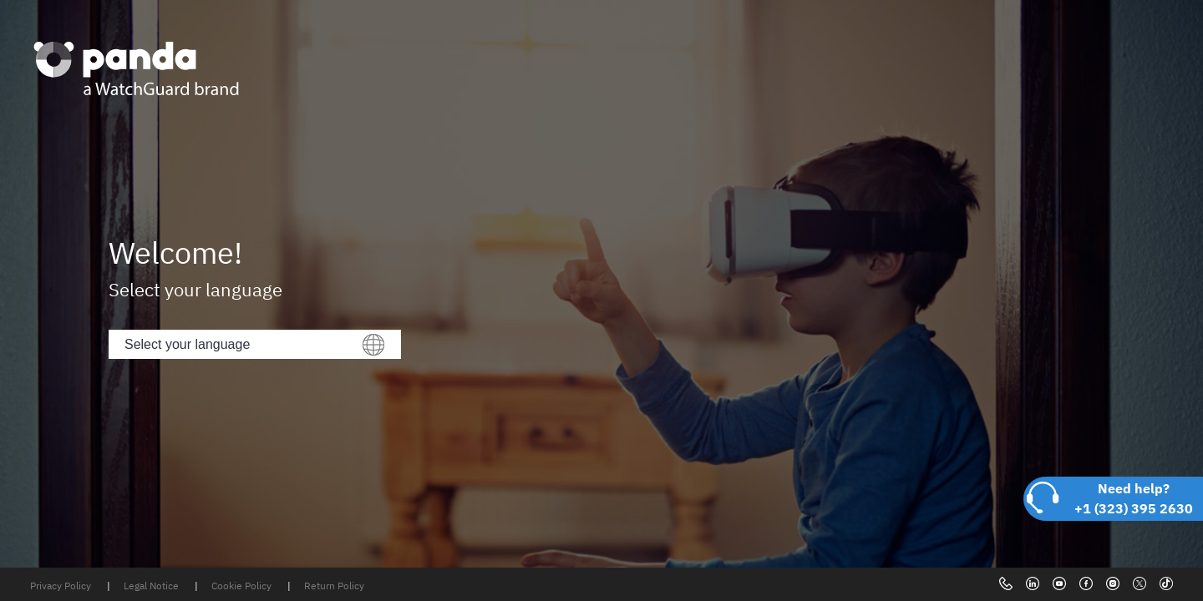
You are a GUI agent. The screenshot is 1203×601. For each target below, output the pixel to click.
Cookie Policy (242, 585)
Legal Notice (152, 585)
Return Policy (334, 585)
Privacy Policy (62, 585)
